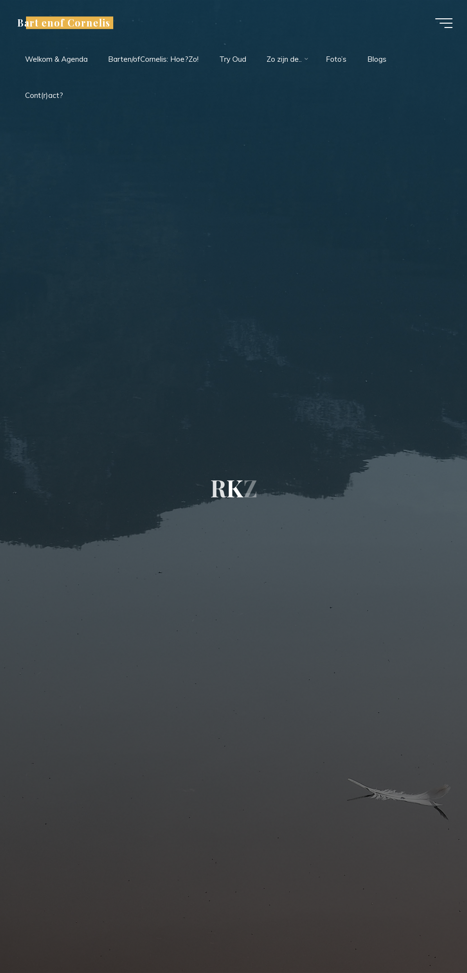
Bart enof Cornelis (63, 22)
